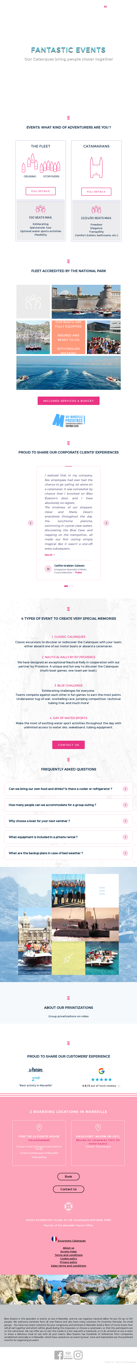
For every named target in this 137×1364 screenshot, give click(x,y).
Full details (40, 191)
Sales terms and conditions (68, 1265)
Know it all (72, 6)
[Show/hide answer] (125, 789)
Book (68, 1176)
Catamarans (96, 146)
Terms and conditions (69, 1255)
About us (68, 1247)
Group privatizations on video (68, 1016)
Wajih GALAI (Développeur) (125, 1362)
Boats (57, 6)
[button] (68, 788)
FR (110, 6)
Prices (85, 6)
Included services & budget (68, 400)
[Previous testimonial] (31, 523)
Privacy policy (68, 1262)
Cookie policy (68, 1258)
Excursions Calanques (69, 1240)
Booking (33, 6)
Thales (78, 572)
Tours (45, 6)
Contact (96, 6)
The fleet (40, 146)
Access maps (68, 1251)
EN (105, 6)
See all (50, 554)
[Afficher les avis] (119, 1086)
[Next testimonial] (106, 523)
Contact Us (68, 744)
